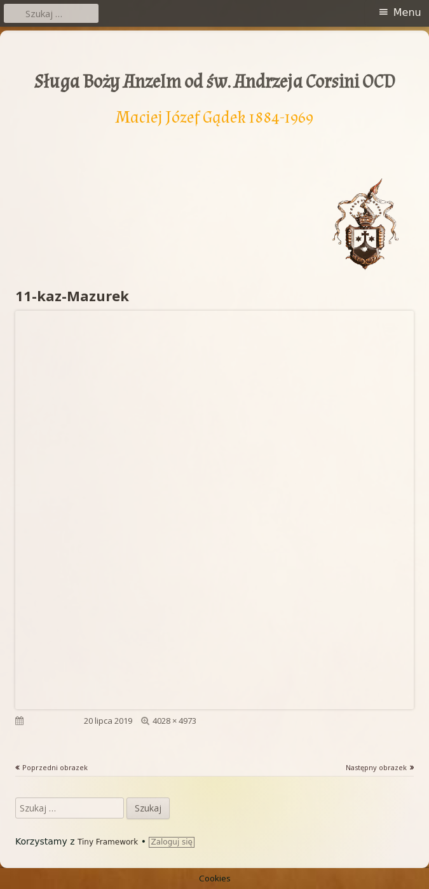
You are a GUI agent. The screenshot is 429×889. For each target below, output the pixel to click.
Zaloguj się (172, 842)
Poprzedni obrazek (55, 767)
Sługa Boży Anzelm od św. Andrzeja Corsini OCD (214, 82)
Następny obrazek (376, 767)
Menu (407, 12)
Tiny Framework (108, 842)
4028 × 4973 (174, 720)
